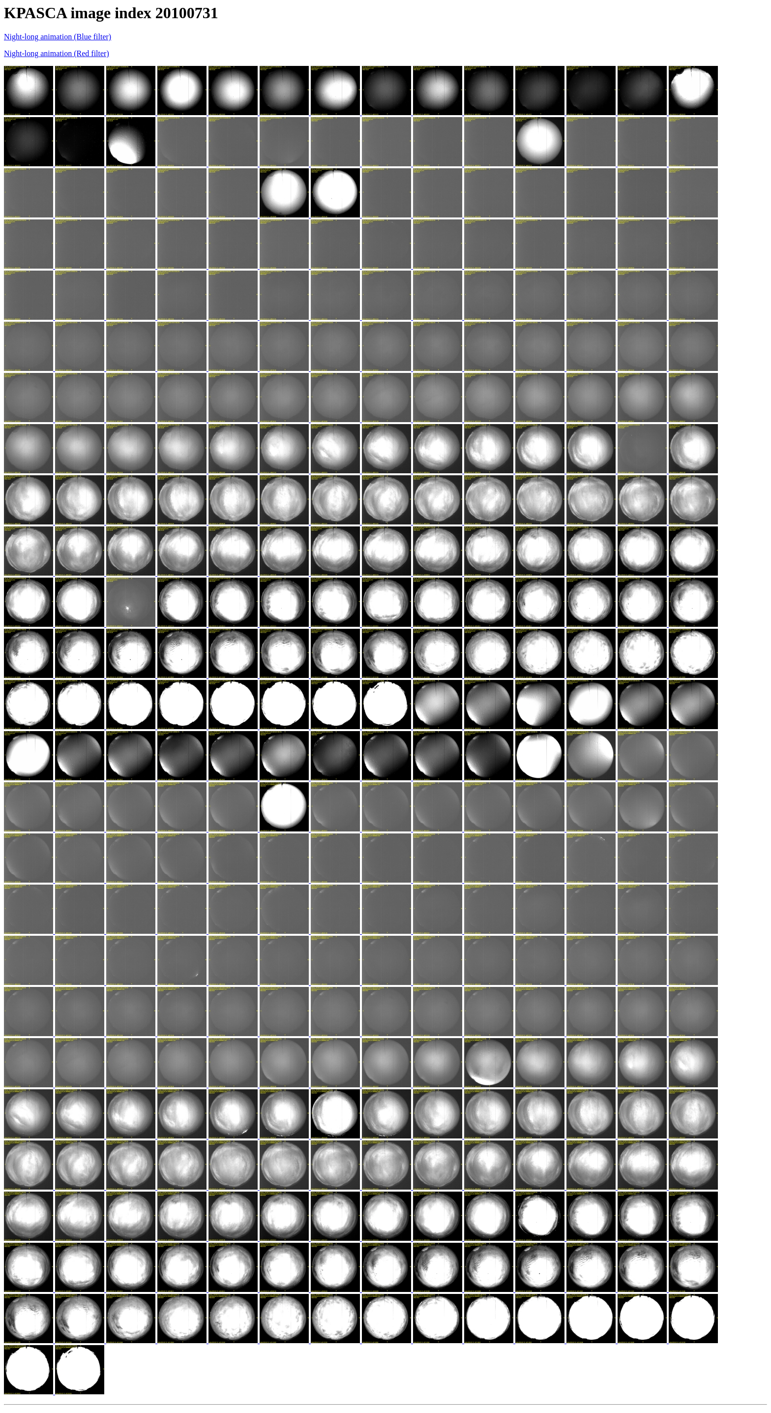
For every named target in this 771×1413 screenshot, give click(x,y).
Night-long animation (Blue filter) (57, 36)
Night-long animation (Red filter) (56, 53)
